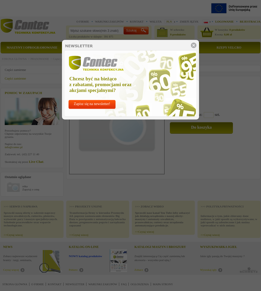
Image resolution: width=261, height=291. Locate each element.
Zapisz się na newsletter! (92, 104)
